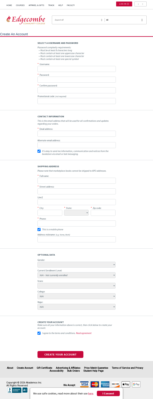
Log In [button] (124, 5)
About (10, 367)
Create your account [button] (60, 354)
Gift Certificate (44, 367)
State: (69, 208)
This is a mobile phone (52, 229)
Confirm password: (48, 85)
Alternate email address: (48, 140)
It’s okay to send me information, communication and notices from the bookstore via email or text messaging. (75, 152)
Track (51, 5)
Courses (20, 5)
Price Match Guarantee (96, 367)
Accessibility (56, 370)
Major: (40, 302)
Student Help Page (93, 370)
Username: (44, 64)
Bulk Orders (73, 370)
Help (60, 5)
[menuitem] (10, 4)
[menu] (140, 5)
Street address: (46, 186)
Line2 (40, 197)
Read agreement (83, 333)
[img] (84, 384)
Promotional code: (51, 96)
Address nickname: (53, 234)
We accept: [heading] (69, 385)
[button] (140, 5)
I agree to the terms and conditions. (59, 333)
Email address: (46, 129)
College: (41, 291)
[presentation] (60, 345)
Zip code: (97, 208)
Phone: (42, 218)
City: (41, 208)
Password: (44, 74)
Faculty (71, 5)
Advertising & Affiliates (68, 367)
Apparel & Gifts (36, 5)
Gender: (41, 260)
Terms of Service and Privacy (127, 367)
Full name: (44, 176)
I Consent (108, 393)
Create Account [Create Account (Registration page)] (25, 367)
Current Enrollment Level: (49, 270)
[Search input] (99, 20)
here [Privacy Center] (90, 393)
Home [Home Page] (9, 5)
